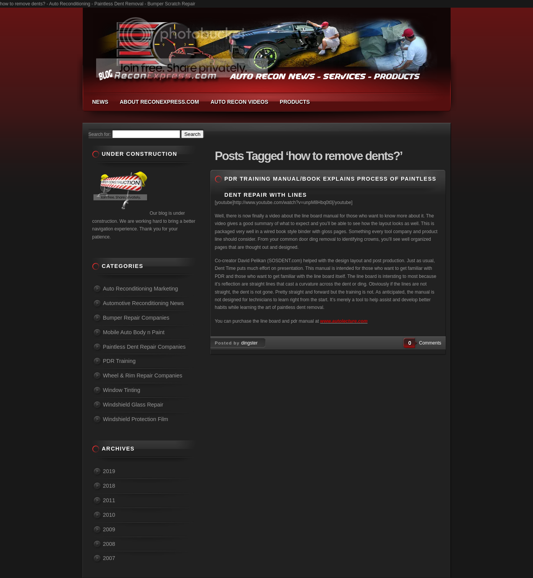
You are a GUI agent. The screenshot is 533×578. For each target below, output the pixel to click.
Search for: (100, 134)
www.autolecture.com (344, 321)
